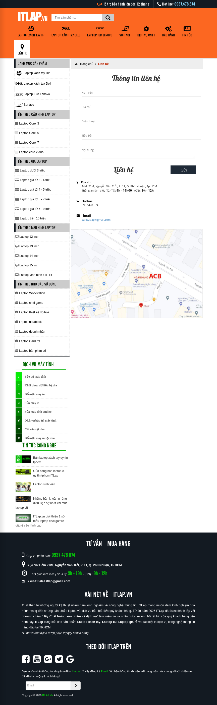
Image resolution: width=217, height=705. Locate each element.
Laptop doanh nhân (30, 331)
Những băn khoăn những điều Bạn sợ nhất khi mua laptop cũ (42, 503)
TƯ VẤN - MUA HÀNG (108, 543)
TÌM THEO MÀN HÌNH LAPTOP (37, 227)
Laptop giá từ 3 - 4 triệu (33, 180)
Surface (124, 31)
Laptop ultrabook (28, 322)
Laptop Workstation (30, 293)
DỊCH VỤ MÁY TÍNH (38, 364)
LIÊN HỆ (22, 49)
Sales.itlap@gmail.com (96, 219)
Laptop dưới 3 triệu (30, 170)
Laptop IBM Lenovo (99, 31)
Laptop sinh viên (44, 484)
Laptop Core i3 (27, 123)
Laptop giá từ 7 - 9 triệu (33, 209)
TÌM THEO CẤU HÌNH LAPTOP (37, 114)
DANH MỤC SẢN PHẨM (32, 63)
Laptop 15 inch (27, 265)
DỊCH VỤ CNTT (146, 31)
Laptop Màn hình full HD (33, 275)
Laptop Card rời (27, 341)
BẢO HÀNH (168, 31)
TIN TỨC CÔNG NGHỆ (39, 445)
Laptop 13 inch (27, 246)
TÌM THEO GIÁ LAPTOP (32, 161)
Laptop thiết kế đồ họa (32, 312)
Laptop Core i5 (27, 133)
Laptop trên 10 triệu (30, 218)
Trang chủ (86, 64)
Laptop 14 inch (27, 256)
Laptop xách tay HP (31, 31)
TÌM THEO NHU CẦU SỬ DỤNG (37, 283)
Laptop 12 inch (27, 237)
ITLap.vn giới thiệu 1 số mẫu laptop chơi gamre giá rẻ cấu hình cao (40, 521)
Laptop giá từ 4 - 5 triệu (33, 189)
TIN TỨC (187, 31)
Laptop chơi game (29, 303)
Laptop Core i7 (27, 142)
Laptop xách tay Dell (65, 31)
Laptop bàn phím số (30, 350)
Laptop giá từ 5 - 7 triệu (33, 199)
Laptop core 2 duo (29, 152)
